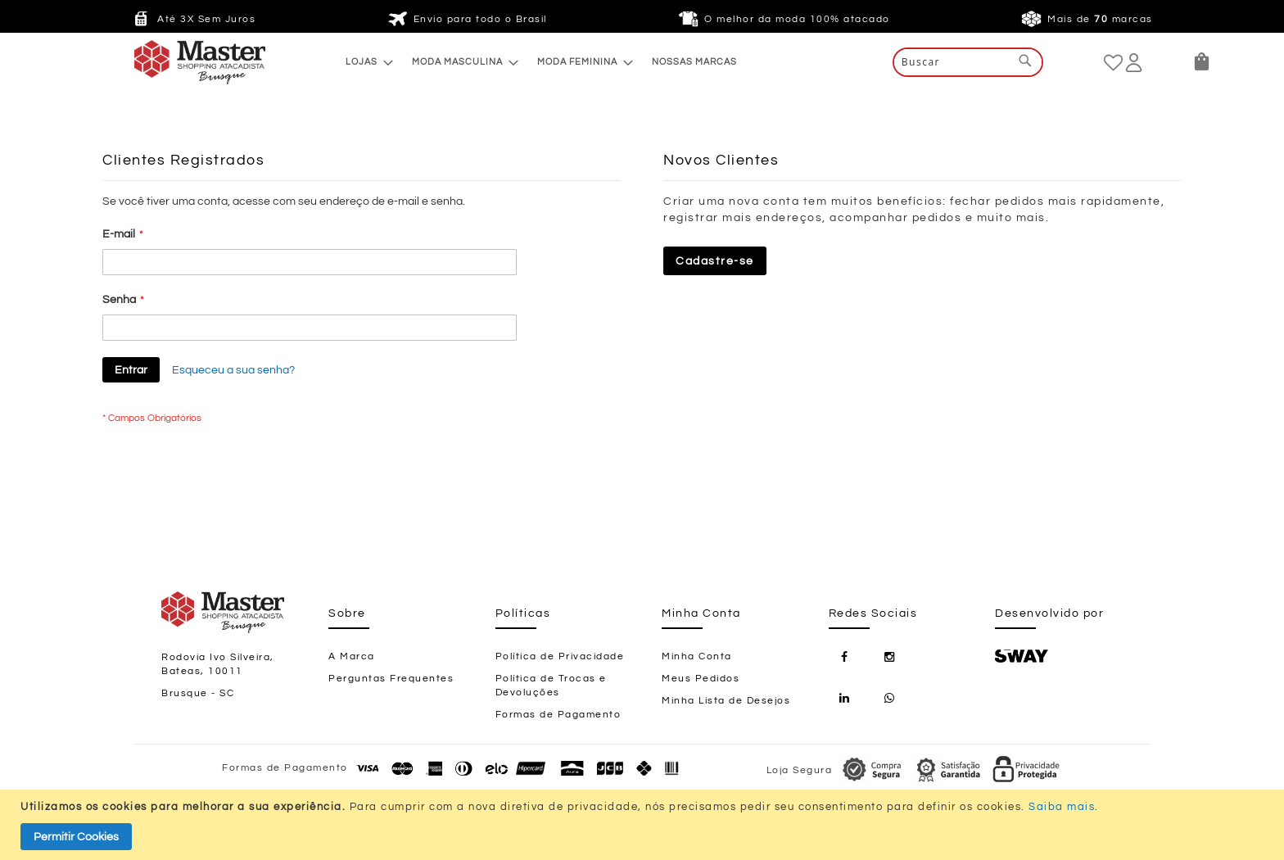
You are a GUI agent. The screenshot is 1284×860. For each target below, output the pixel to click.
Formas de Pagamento (558, 714)
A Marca (351, 656)
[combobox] (968, 62)
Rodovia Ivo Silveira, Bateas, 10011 (217, 664)
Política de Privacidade (560, 656)
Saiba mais (1062, 806)
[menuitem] (365, 62)
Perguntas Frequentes (391, 678)
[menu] (541, 62)
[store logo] (167, 62)
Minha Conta (697, 656)
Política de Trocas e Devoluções (551, 685)
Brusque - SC (197, 693)
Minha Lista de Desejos (726, 700)
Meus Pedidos (700, 678)
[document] (644, 824)
